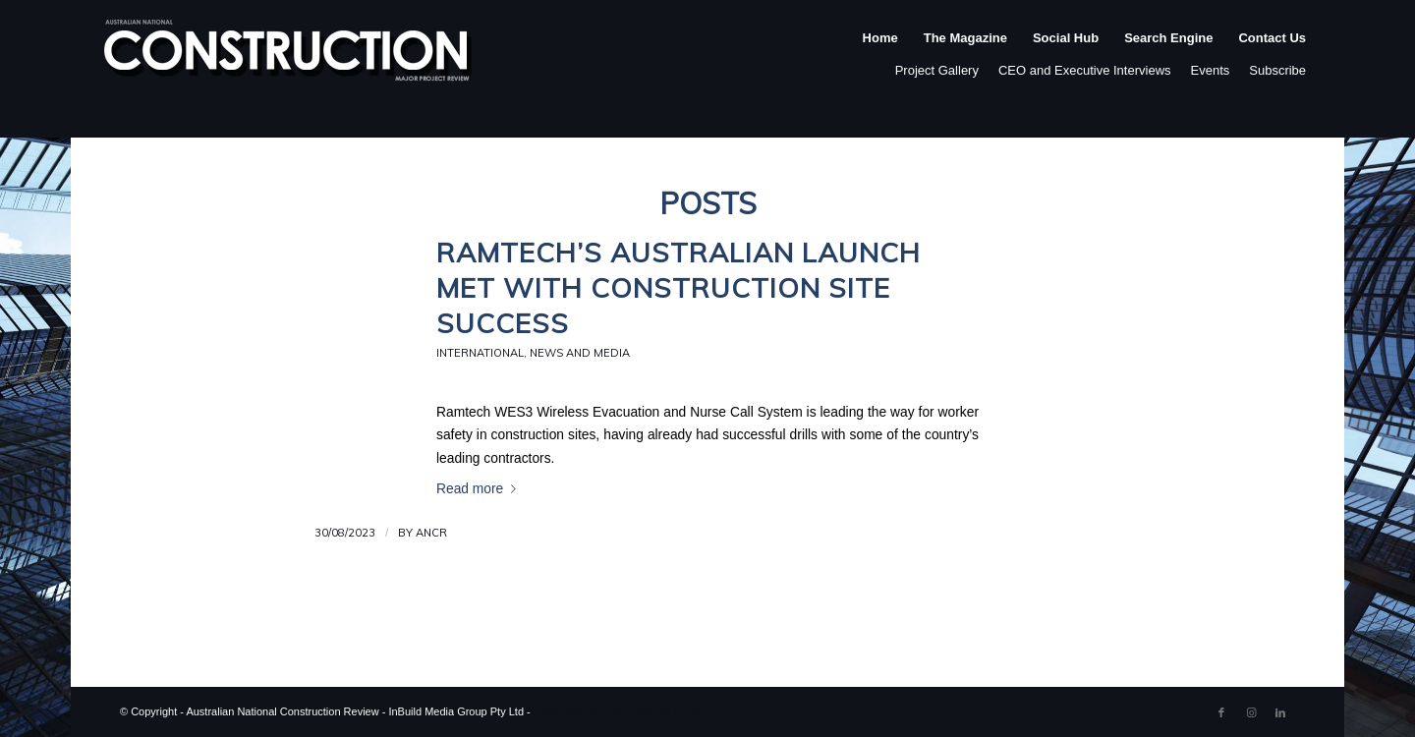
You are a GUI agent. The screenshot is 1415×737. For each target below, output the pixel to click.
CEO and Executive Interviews (1084, 70)
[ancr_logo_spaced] (288, 58)
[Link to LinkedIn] (1280, 712)
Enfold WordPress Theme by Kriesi (618, 711)
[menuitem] (880, 58)
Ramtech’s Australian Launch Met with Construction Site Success (678, 287)
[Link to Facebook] (1221, 712)
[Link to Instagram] (1251, 712)
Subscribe (1277, 70)
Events (1210, 70)
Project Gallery (937, 70)
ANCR (431, 532)
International (480, 353)
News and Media (580, 353)
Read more (480, 489)
